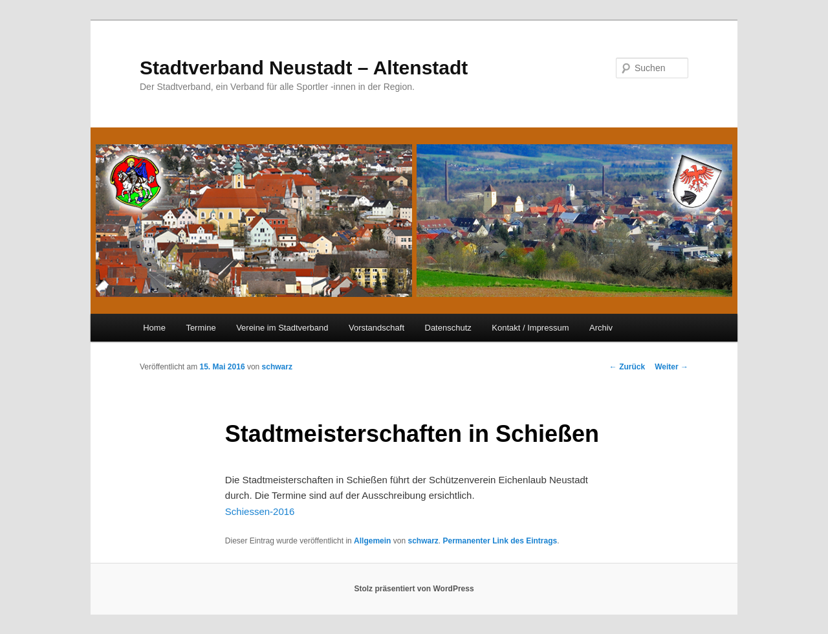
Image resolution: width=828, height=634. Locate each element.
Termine (200, 328)
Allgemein (372, 540)
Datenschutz (448, 328)
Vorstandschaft (376, 328)
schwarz (277, 366)
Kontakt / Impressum (530, 328)
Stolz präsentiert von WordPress (414, 588)
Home (154, 328)
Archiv (601, 328)
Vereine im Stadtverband (282, 328)
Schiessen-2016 (260, 511)
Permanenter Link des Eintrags (499, 540)
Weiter (671, 366)
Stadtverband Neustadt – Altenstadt (304, 67)
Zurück (627, 366)
